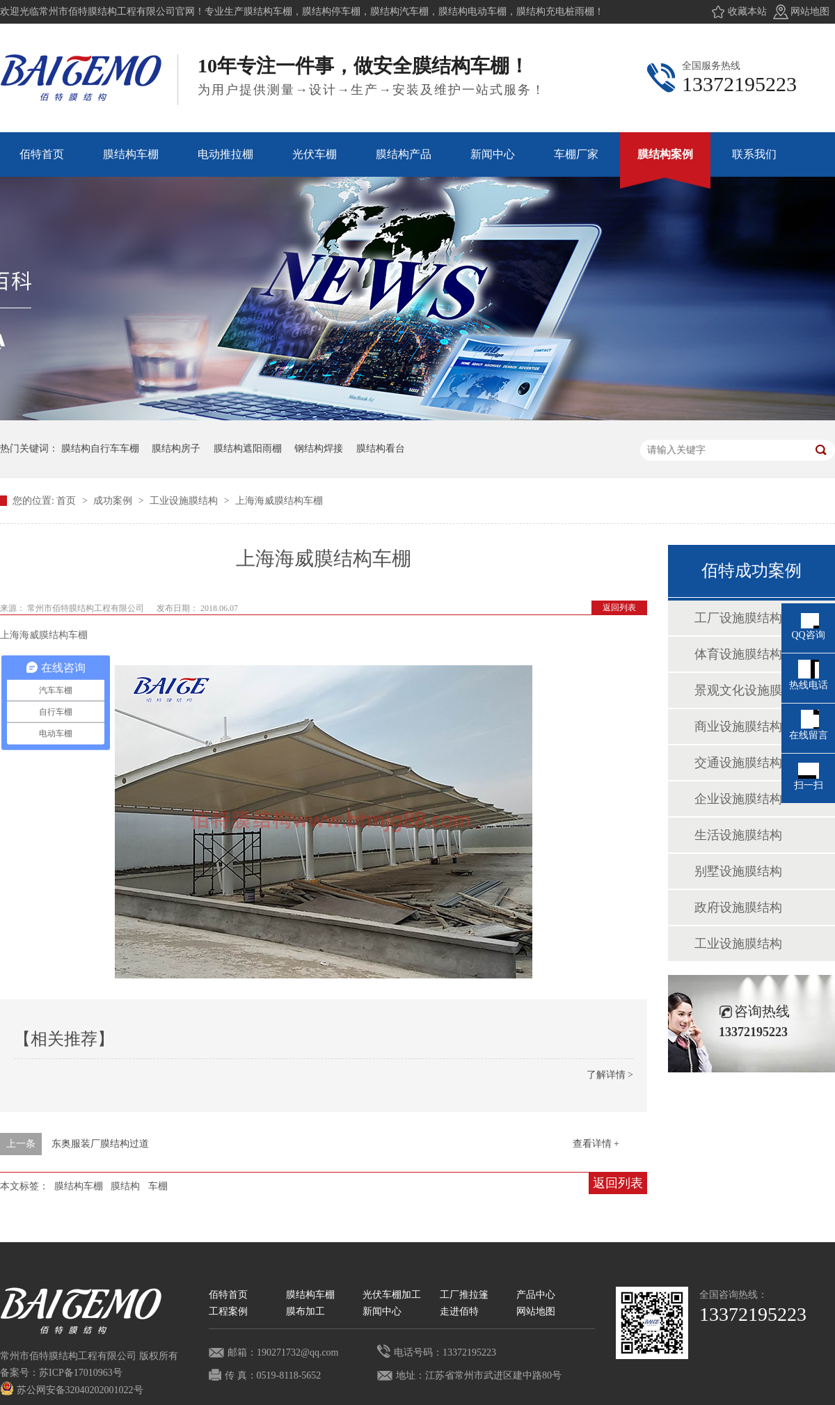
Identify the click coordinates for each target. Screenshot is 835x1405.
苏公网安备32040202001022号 (71, 1390)
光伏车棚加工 (392, 1294)
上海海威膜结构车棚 (279, 500)
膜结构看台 (380, 448)
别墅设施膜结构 (738, 871)
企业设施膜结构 (738, 799)
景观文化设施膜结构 (750, 690)
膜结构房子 (176, 448)
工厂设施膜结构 (738, 618)
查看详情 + (596, 1143)
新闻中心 (382, 1311)
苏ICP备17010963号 (80, 1372)
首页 (67, 500)
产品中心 (535, 1294)
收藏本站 (747, 11)
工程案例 (228, 1311)
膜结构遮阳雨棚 (248, 448)
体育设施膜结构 (738, 654)
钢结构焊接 (318, 448)
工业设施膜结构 (185, 500)
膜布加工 (305, 1311)
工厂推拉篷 (464, 1294)
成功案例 (114, 500)
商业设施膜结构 (738, 726)
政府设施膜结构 (738, 907)
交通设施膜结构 (738, 763)
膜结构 (125, 1186)
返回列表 (619, 607)
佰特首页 (228, 1294)
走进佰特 (459, 1311)
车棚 (158, 1186)
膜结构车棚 (78, 1186)
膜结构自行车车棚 (100, 448)
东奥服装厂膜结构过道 (100, 1143)
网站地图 (809, 11)
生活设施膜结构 (738, 835)
